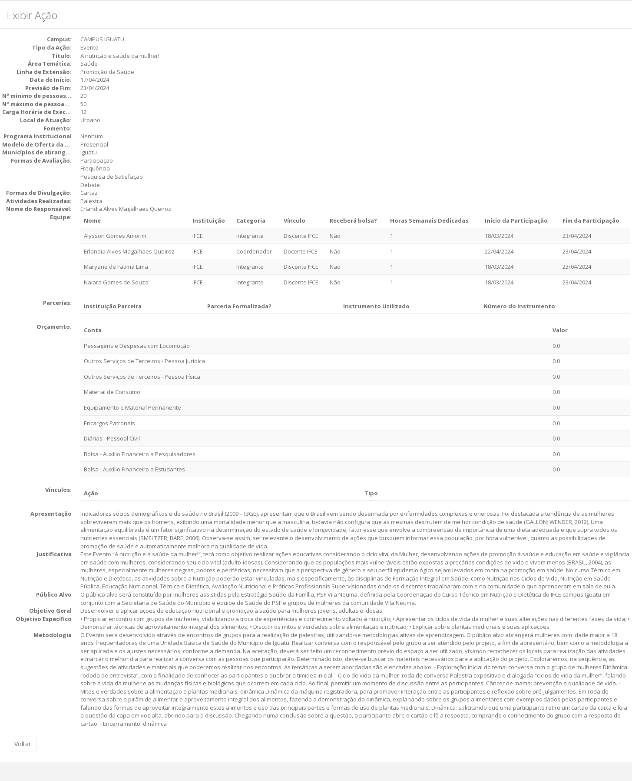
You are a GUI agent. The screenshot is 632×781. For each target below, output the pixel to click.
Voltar (22, 744)
